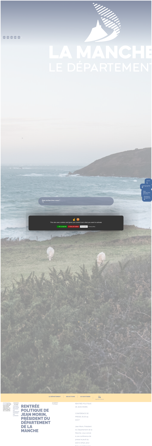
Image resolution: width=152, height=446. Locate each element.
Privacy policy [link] (91, 226)
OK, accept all (62, 226)
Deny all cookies (73, 226)
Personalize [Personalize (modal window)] (84, 226)
